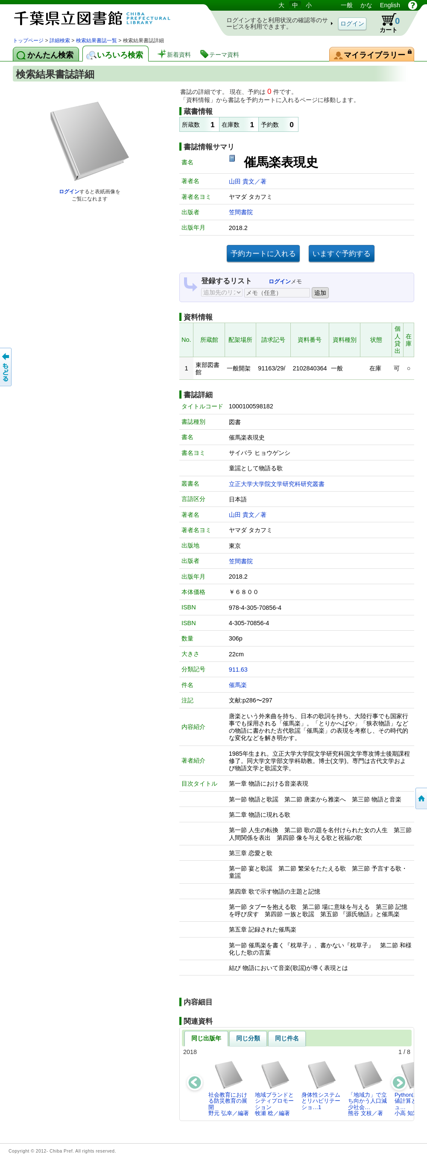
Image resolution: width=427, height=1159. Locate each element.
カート (385, 23)
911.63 (238, 669)
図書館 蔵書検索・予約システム (102, 18)
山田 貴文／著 (247, 181)
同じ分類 (248, 1038)
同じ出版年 (206, 1038)
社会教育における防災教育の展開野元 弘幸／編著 (228, 1088)
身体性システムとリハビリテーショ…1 (320, 1085)
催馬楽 (238, 684)
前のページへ (6, 367)
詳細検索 (60, 41)
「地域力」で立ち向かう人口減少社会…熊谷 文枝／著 (367, 1088)
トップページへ (420, 798)
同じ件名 (287, 1038)
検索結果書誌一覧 (96, 41)
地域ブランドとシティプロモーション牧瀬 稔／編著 (274, 1088)
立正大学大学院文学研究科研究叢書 (277, 483)
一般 (347, 5)
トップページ (28, 41)
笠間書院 (241, 212)
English (390, 5)
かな (366, 5)
